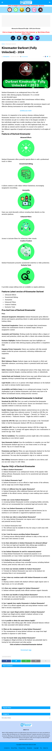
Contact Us (7, 748)
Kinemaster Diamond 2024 (29, 744)
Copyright (36, 748)
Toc (41, 748)
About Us (45, 748)
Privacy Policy (22, 748)
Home (3, 44)
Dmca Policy (14, 748)
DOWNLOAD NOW (26, 111)
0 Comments (24, 56)
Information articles (26, 718)
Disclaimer (29, 748)
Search (49, 2)
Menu (2, 2)
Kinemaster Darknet (11, 44)
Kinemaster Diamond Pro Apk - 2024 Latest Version (26, 28)
